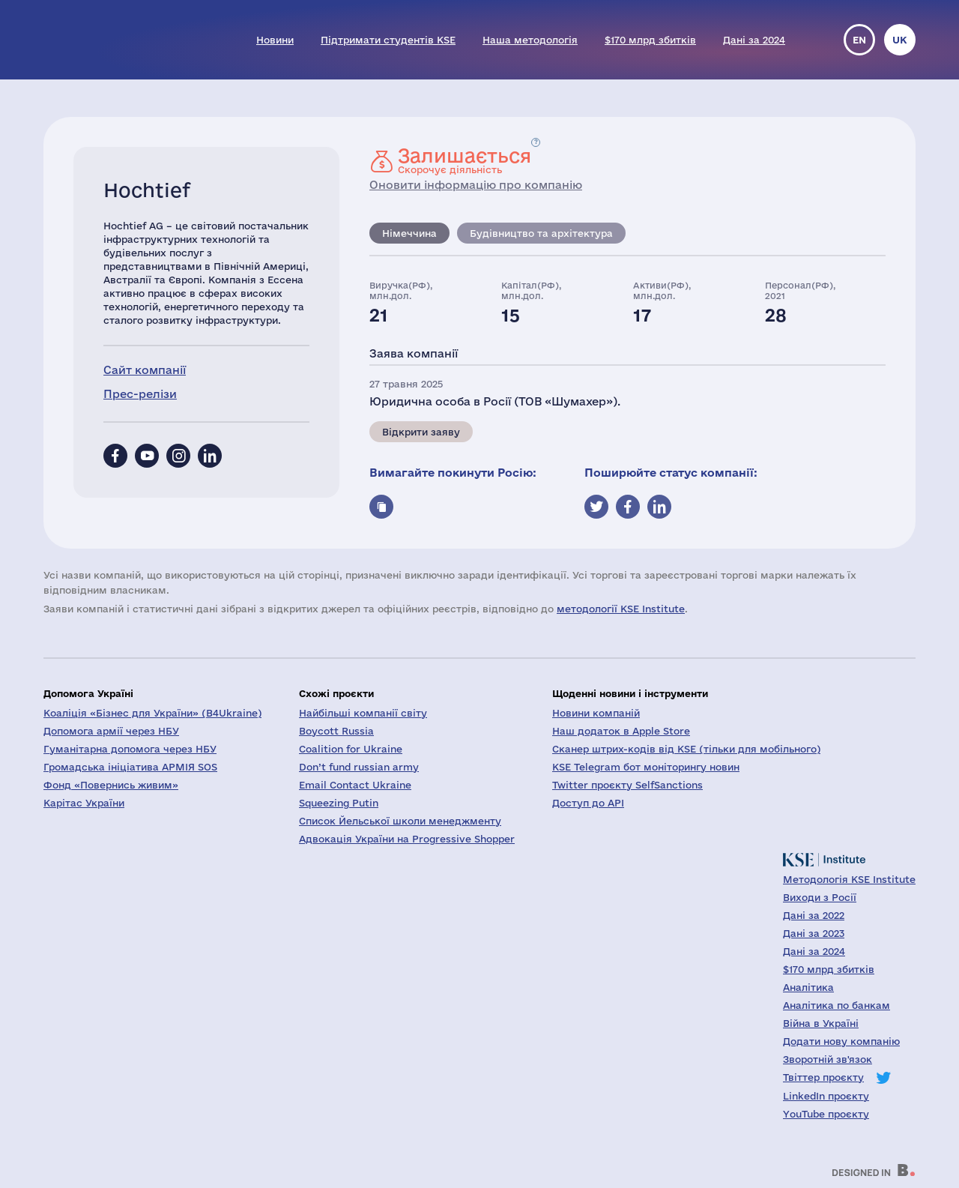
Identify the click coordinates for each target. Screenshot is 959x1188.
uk (899, 39)
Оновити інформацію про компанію (475, 184)
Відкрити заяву (421, 431)
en (859, 39)
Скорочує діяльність (464, 160)
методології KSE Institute (621, 608)
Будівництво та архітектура (541, 233)
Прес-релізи (140, 394)
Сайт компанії (144, 370)
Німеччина (409, 233)
